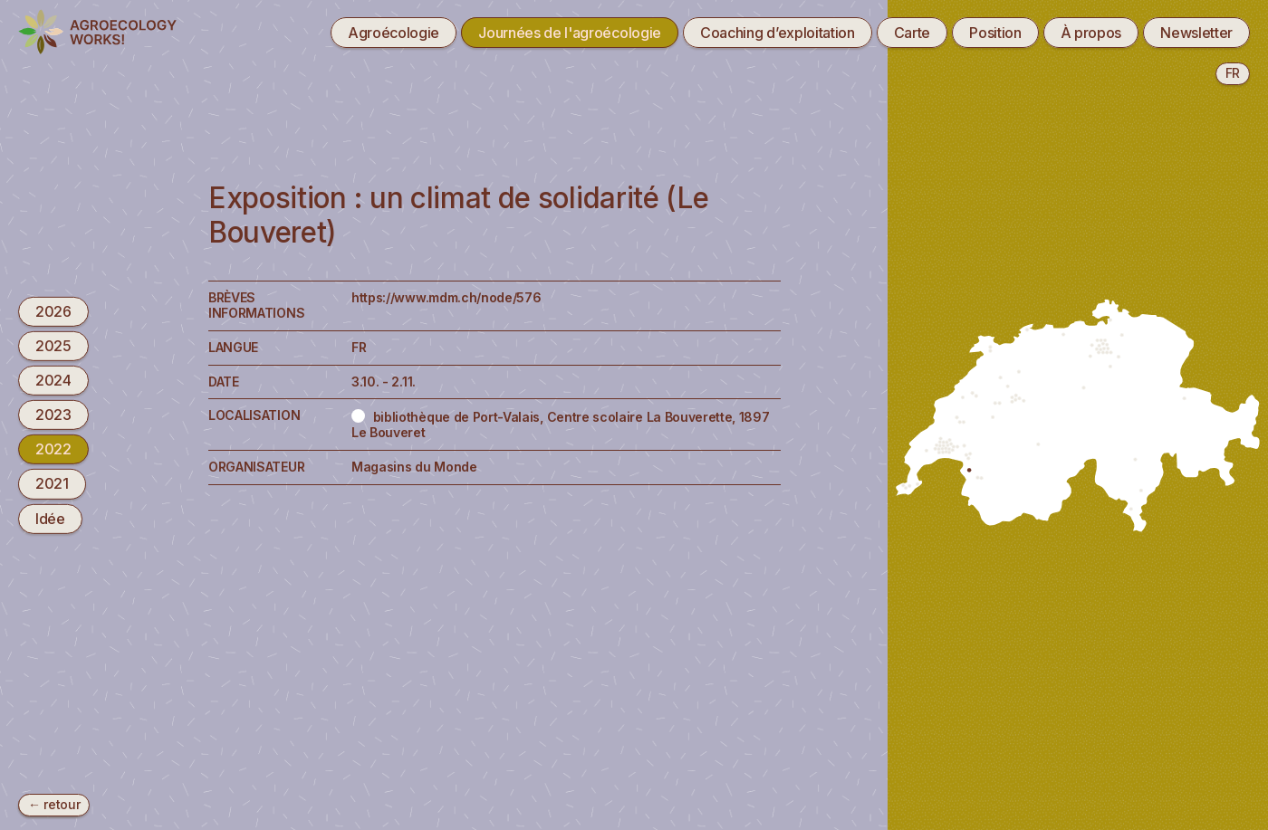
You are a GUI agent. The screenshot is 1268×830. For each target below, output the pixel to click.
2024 (53, 380)
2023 (53, 414)
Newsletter (1196, 33)
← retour (54, 804)
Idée (50, 518)
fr (1232, 73)
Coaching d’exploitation (777, 33)
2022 (53, 449)
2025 (53, 346)
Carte (912, 33)
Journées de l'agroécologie (569, 33)
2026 (53, 310)
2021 (52, 483)
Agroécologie (393, 33)
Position (995, 33)
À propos (1091, 33)
